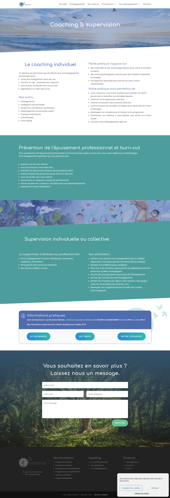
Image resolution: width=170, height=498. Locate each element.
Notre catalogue (131, 336)
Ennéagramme (77, 4)
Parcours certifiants (63, 475)
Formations (107, 4)
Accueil (63, 4)
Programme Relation (63, 465)
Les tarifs (85, 336)
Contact (147, 4)
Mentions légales (101, 494)
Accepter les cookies (131, 488)
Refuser (155, 488)
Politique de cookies (142, 493)
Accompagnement (128, 4)
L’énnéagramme (131, 462)
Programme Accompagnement (67, 468)
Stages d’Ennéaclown (63, 478)
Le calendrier (38, 336)
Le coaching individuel (99, 462)
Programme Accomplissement (67, 471)
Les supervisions (96, 465)
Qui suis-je (93, 4)
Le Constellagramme (98, 468)
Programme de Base (63, 462)
